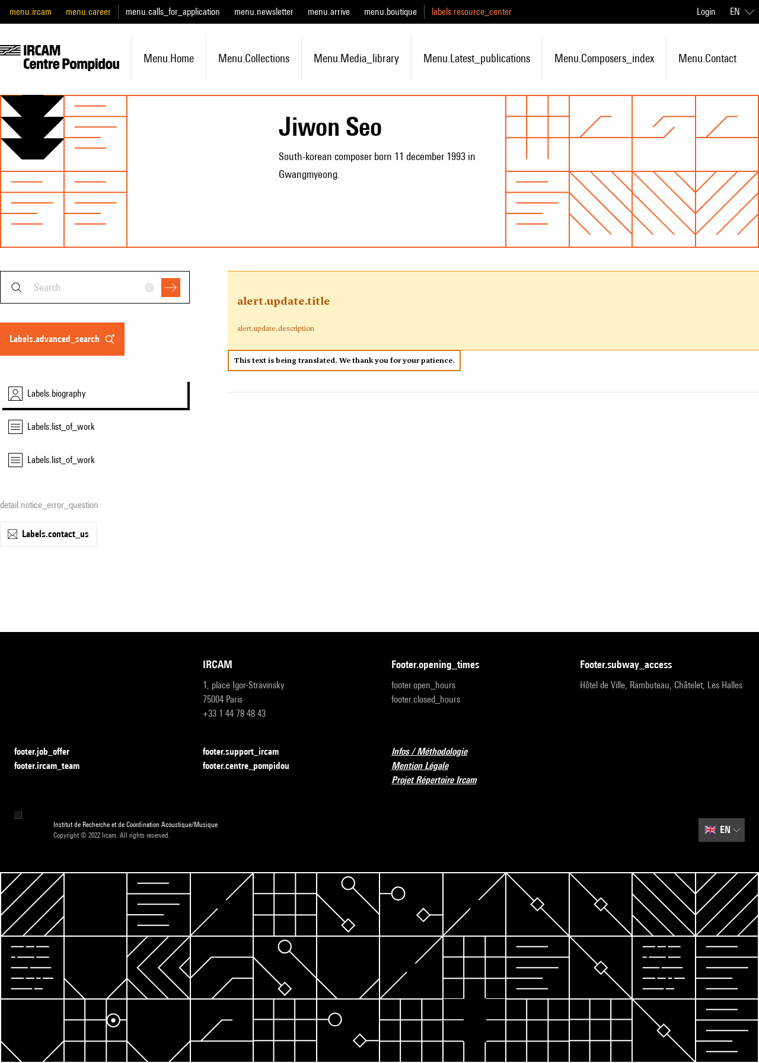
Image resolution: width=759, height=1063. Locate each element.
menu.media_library (356, 58)
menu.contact (707, 58)
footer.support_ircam (248, 752)
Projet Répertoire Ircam (440, 780)
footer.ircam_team (54, 766)
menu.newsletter (264, 11)
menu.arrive (329, 11)
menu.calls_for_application (173, 11)
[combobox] (95, 287)
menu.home (168, 58)
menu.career (88, 11)
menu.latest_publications (476, 58)
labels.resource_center (472, 11)
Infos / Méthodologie (436, 752)
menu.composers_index (604, 58)
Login (706, 11)
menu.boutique (390, 11)
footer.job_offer (49, 752)
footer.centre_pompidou (253, 766)
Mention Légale (427, 766)
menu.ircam (30, 11)
